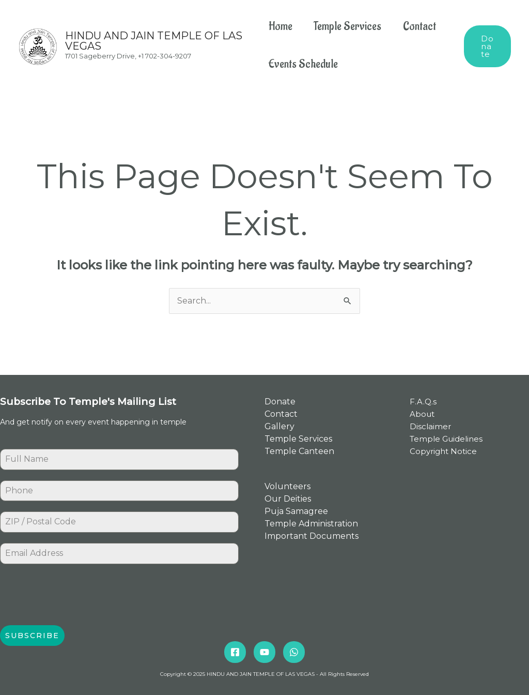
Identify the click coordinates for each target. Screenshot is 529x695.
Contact (424, 26)
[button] (488, 46)
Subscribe (32, 635)
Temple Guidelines (446, 439)
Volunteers (287, 487)
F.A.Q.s (423, 401)
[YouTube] (264, 651)
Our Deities (287, 499)
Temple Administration (311, 524)
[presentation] (78, 595)
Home (280, 26)
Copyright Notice (443, 451)
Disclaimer (430, 426)
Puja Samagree (296, 512)
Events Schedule (303, 64)
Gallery (279, 426)
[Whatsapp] (294, 651)
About (422, 414)
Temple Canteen (299, 451)
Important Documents (311, 536)
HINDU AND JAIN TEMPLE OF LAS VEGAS (153, 40)
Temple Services (350, 26)
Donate (279, 401)
